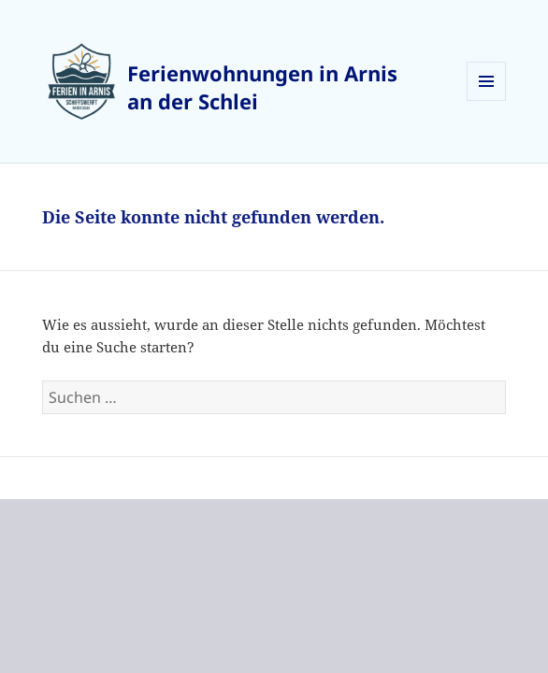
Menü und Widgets (487, 100)
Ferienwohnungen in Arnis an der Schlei (262, 87)
